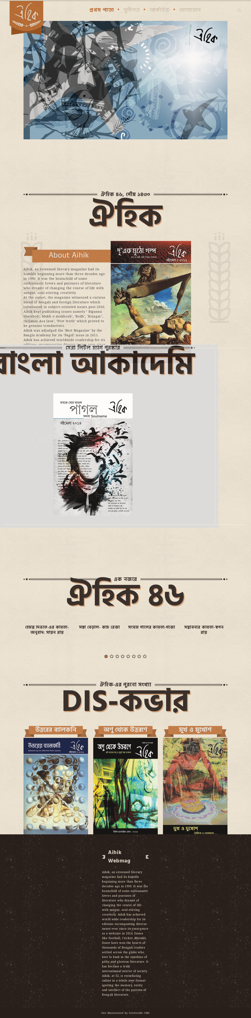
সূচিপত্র (131, 10)
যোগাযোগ (190, 10)
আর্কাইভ (159, 10)
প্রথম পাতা (101, 10)
